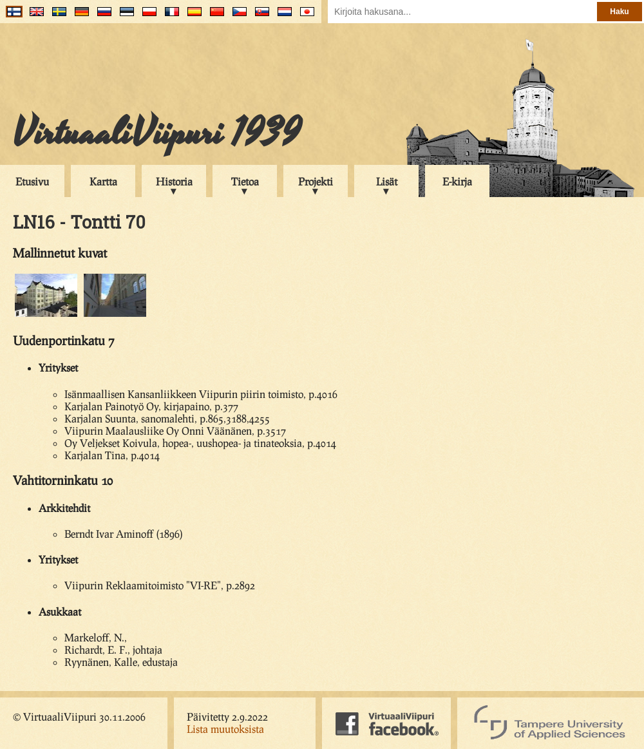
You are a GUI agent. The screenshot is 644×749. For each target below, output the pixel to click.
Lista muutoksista (225, 729)
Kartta (103, 181)
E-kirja (457, 181)
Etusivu (32, 181)
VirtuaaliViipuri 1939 (157, 133)
